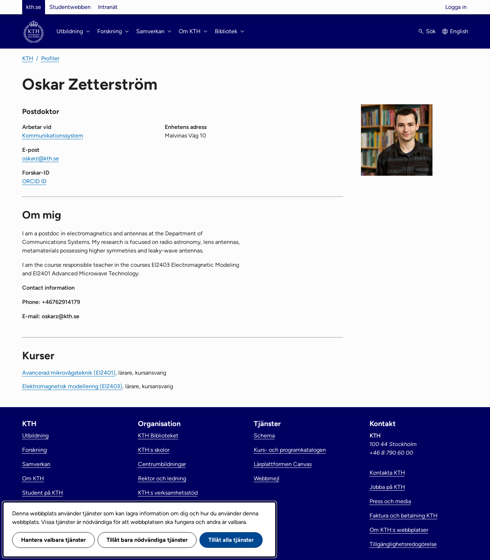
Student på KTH (42, 492)
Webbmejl (266, 478)
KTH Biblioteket (158, 435)
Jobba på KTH (387, 487)
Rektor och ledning (162, 478)
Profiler (50, 58)
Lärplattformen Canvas (283, 464)
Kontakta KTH (387, 472)
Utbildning (35, 435)
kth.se (33, 7)
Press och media (390, 501)
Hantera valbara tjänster (53, 539)
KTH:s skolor (153, 449)
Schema (264, 435)
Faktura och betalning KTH (403, 515)
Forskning (34, 449)
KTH (27, 58)
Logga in (456, 7)
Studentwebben (70, 7)
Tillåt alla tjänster (231, 539)
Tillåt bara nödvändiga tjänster (147, 539)
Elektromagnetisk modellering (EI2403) (72, 386)
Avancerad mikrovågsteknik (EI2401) (68, 372)
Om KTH (33, 478)
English (459, 31)
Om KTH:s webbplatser (399, 529)
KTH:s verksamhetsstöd (168, 492)
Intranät (108, 7)
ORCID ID (34, 181)
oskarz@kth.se (40, 158)
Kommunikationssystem (52, 135)
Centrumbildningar (162, 464)
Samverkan (36, 464)
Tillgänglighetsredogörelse (403, 544)
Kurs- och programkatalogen (290, 449)
